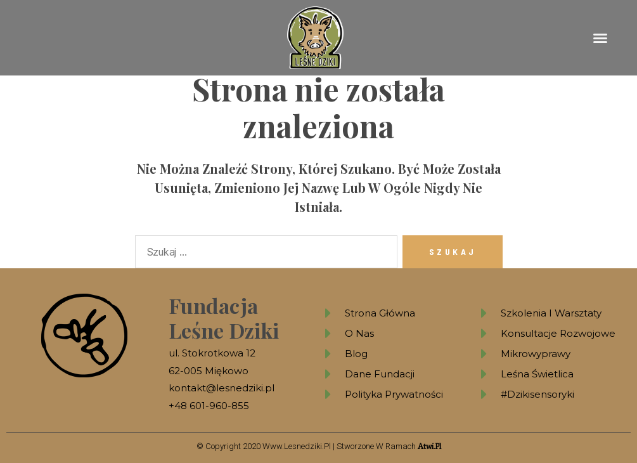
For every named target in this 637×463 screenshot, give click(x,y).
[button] (600, 38)
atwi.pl (429, 446)
